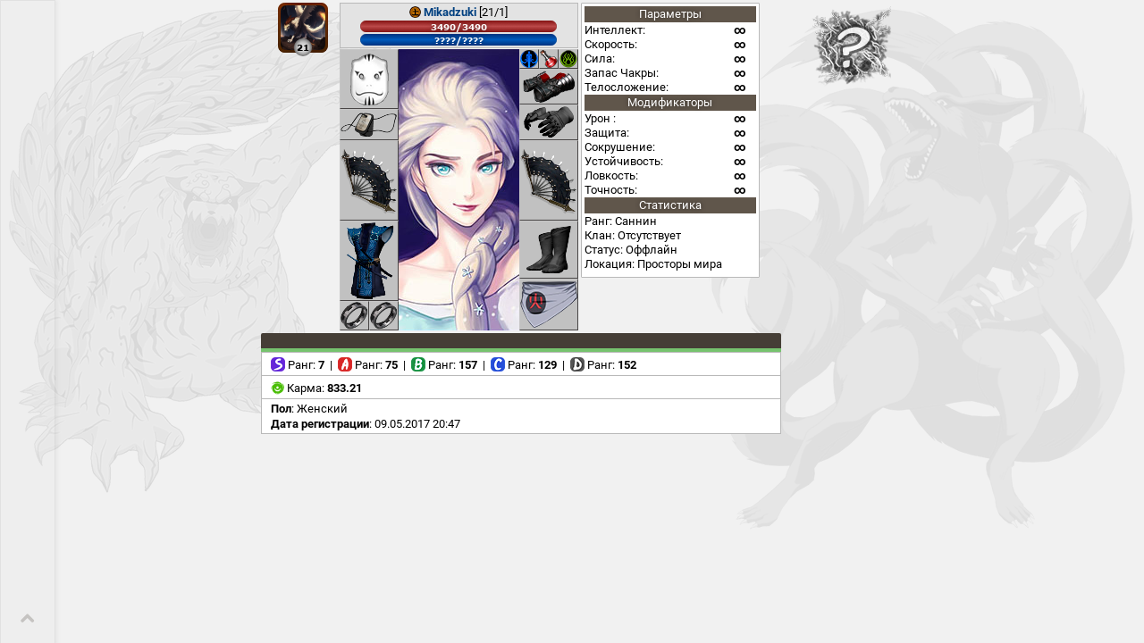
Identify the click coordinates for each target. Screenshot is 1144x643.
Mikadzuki (450, 12)
